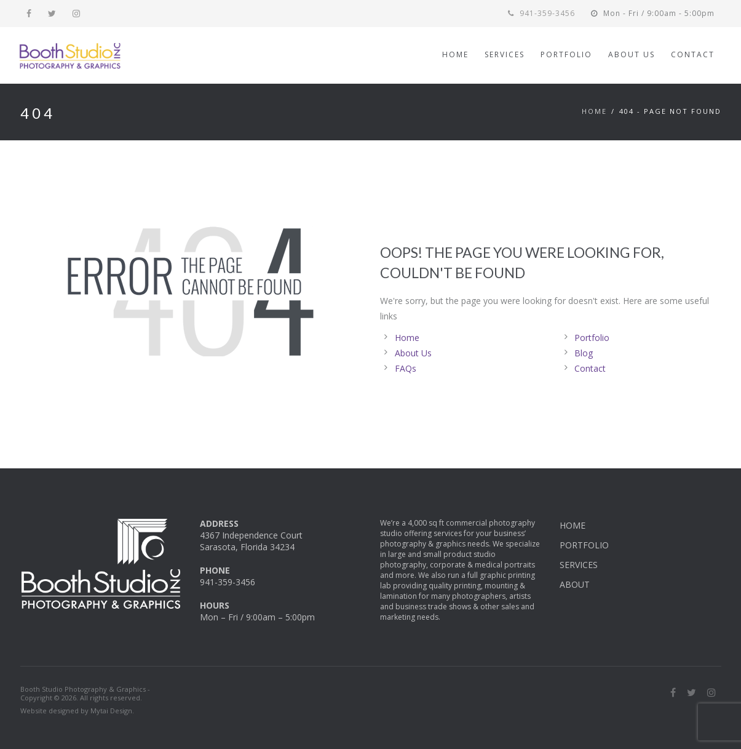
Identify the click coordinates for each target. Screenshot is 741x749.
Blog (583, 353)
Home (594, 111)
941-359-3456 (541, 13)
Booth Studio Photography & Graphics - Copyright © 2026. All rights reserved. (85, 693)
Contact (590, 368)
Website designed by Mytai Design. (77, 710)
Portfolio (591, 337)
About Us (413, 353)
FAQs (405, 368)
